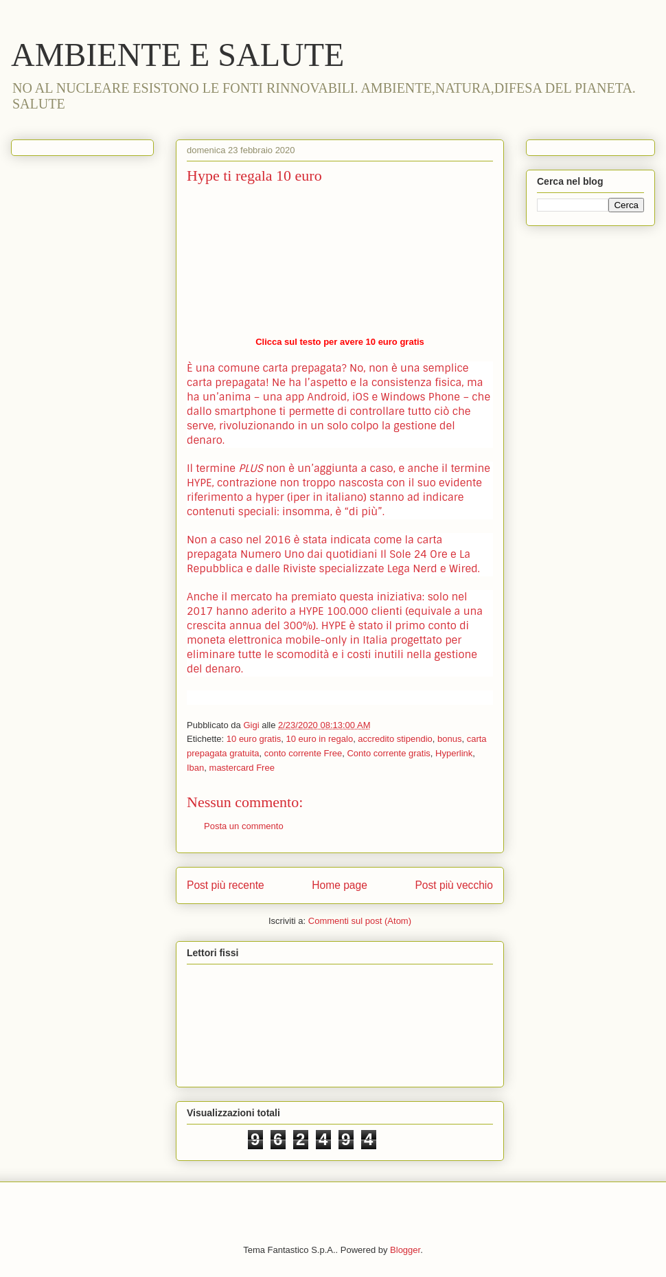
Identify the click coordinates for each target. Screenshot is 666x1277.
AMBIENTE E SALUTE (177, 54)
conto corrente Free (303, 753)
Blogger (405, 1250)
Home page (339, 885)
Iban (195, 767)
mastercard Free (242, 767)
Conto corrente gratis (388, 753)
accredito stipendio (395, 739)
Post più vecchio (454, 885)
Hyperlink (453, 753)
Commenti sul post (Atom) (359, 921)
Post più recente (225, 885)
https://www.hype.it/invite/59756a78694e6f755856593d (339, 263)
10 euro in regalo (320, 739)
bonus (449, 739)
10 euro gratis (254, 739)
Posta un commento (244, 826)
